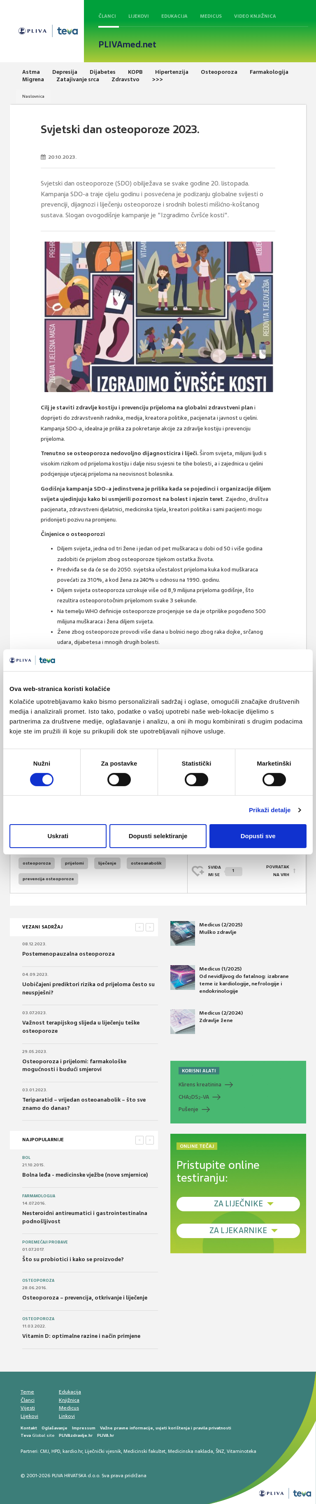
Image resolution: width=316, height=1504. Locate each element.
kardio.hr (72, 1451)
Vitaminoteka (241, 1451)
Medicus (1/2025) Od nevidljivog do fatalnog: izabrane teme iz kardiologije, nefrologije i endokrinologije (229, 980)
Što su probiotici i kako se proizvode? (73, 1259)
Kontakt (29, 1428)
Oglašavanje (54, 1428)
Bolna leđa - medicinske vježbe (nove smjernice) (85, 1174)
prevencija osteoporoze (48, 878)
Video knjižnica (255, 16)
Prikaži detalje (270, 809)
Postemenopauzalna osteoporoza (68, 953)
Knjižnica (69, 1400)
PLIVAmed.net (127, 44)
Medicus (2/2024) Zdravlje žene (206, 1021)
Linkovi (67, 1416)
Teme (27, 1392)
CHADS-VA (194, 1097)
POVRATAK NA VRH (277, 871)
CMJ (44, 1451)
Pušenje (188, 1109)
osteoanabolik (146, 863)
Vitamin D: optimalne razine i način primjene (81, 1336)
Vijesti (28, 1408)
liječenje (107, 863)
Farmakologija (38, 1196)
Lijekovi (138, 16)
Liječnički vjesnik (103, 1451)
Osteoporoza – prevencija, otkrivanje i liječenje (84, 1297)
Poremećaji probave (45, 1242)
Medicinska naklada (190, 1451)
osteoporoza (37, 863)
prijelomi (74, 863)
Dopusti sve (258, 835)
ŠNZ (220, 1451)
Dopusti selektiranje (158, 835)
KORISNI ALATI (199, 1071)
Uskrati (57, 835)
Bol (26, 1157)
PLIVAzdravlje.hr (76, 1435)
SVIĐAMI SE (225, 871)
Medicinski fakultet (144, 1451)
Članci (107, 16)
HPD (55, 1451)
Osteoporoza (38, 1280)
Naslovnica (33, 96)
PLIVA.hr (105, 1435)
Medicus (211, 16)
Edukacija (174, 16)
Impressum (83, 1428)
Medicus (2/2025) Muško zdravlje (206, 933)
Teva (26, 1435)
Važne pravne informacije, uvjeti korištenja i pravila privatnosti (165, 1428)
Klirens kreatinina (200, 1084)
